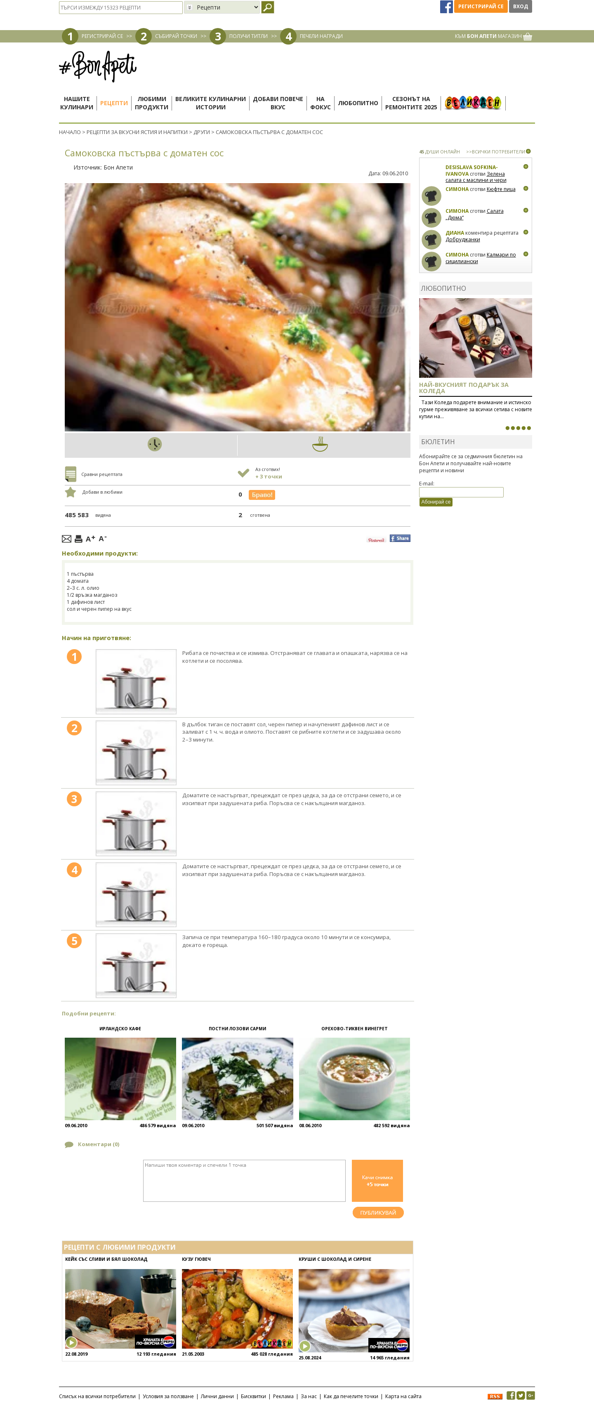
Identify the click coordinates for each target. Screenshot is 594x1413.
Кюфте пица (501, 189)
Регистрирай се (481, 6)
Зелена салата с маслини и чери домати (476, 180)
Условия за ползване (168, 1396)
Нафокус (320, 103)
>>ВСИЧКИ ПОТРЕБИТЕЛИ (495, 151)
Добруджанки (463, 239)
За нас (309, 1396)
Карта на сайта (403, 1396)
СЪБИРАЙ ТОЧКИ (176, 36)
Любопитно (358, 103)
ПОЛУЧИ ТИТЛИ (248, 36)
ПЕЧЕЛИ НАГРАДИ (321, 36)
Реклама (283, 1396)
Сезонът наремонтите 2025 (411, 103)
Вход (520, 6)
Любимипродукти (151, 103)
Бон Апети (118, 167)
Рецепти (114, 103)
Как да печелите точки (351, 1396)
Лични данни (217, 1396)
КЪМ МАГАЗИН (493, 36)
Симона (457, 189)
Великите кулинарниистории (210, 103)
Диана (455, 232)
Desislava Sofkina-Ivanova (472, 170)
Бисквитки (253, 1396)
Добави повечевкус (278, 103)
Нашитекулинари (76, 103)
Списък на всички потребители (97, 1396)
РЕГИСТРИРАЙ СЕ (102, 36)
